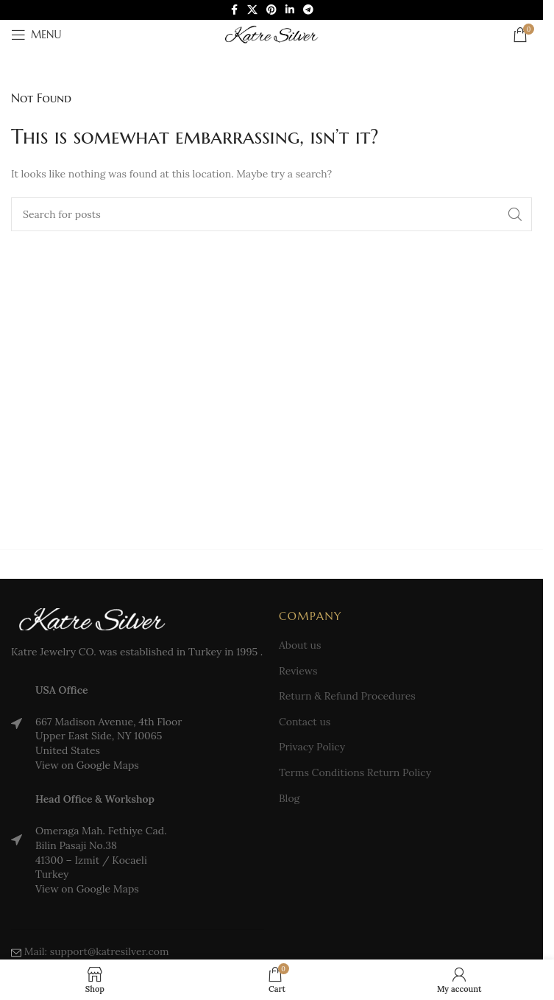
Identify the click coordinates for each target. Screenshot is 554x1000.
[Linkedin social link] (290, 10)
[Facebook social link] (234, 10)
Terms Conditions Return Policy (355, 772)
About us (300, 645)
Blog (289, 798)
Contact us (304, 721)
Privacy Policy (312, 746)
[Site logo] (271, 34)
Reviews (298, 670)
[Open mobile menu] (36, 34)
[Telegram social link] (308, 10)
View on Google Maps (87, 765)
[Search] (271, 214)
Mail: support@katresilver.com (96, 951)
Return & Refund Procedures (347, 696)
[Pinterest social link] (271, 10)
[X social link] (252, 10)
